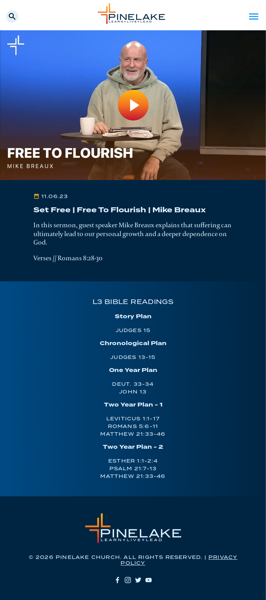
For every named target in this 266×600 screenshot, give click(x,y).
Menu (254, 16)
